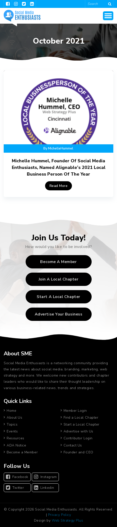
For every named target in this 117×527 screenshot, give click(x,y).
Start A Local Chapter (58, 296)
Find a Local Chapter (81, 417)
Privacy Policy (59, 514)
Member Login (75, 410)
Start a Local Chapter (82, 424)
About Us (14, 417)
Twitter (15, 487)
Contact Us (73, 445)
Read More (59, 185)
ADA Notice (16, 445)
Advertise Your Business (58, 314)
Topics (12, 424)
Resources (15, 438)
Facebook (17, 476)
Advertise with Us (78, 431)
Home (11, 410)
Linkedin (44, 487)
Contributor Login (78, 438)
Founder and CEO (78, 452)
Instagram (45, 476)
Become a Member (58, 261)
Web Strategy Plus (67, 520)
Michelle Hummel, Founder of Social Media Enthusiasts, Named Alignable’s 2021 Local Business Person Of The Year (58, 167)
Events (12, 431)
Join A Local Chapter (59, 279)
